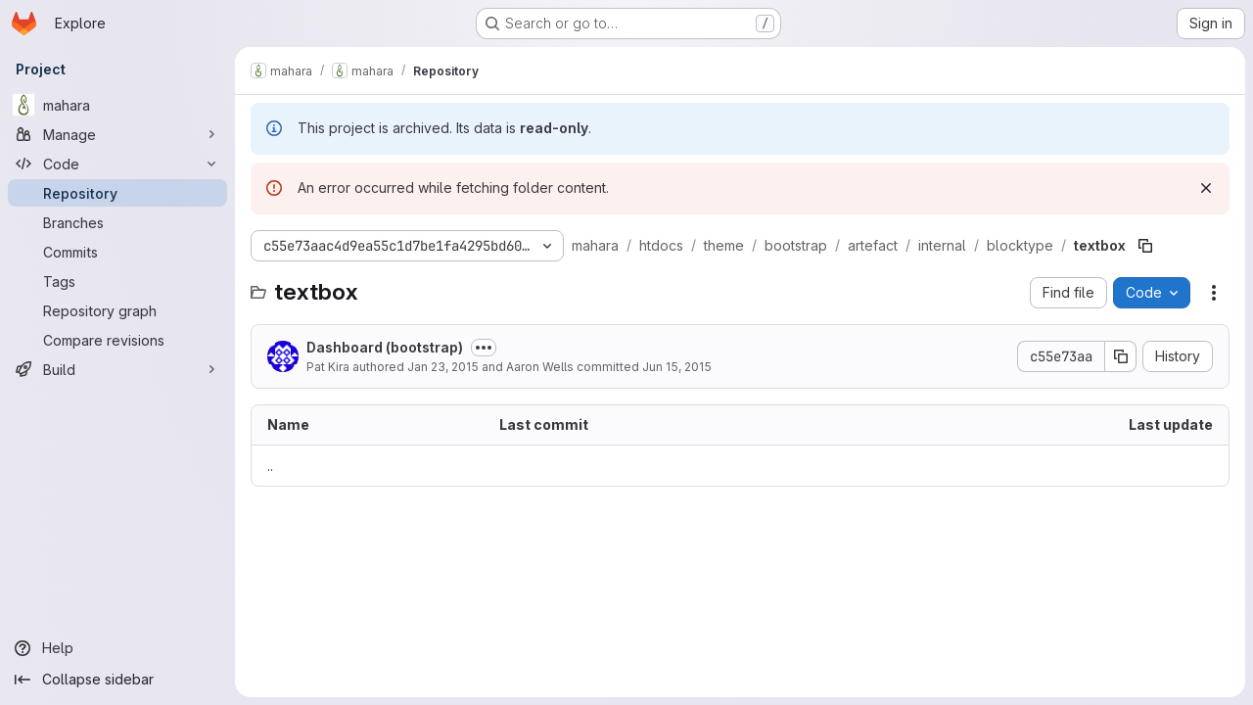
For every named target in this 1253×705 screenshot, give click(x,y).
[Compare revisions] (117, 339)
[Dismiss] (1206, 188)
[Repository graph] (117, 310)
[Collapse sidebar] (117, 679)
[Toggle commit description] (483, 347)
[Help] (117, 648)
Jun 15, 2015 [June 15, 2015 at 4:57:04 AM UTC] (677, 366)
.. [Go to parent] (270, 465)
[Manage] (117, 134)
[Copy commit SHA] (1121, 356)
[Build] (117, 369)
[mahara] (117, 104)
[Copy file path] (1145, 245)
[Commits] (117, 251)
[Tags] (117, 281)
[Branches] (117, 222)
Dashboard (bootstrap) (384, 347)
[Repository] (117, 193)
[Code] (117, 163)
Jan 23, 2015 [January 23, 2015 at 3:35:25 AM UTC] (443, 366)
